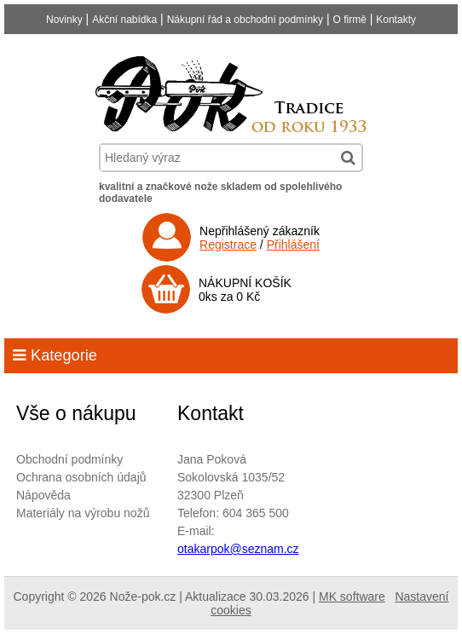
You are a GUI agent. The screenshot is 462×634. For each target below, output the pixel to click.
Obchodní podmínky (69, 459)
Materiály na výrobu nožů (82, 513)
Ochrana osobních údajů (81, 477)
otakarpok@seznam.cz (238, 549)
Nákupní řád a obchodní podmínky (245, 20)
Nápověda (43, 495)
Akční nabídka (124, 20)
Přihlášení (293, 244)
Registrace (228, 244)
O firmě (350, 20)
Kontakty (396, 20)
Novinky (64, 20)
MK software (352, 596)
